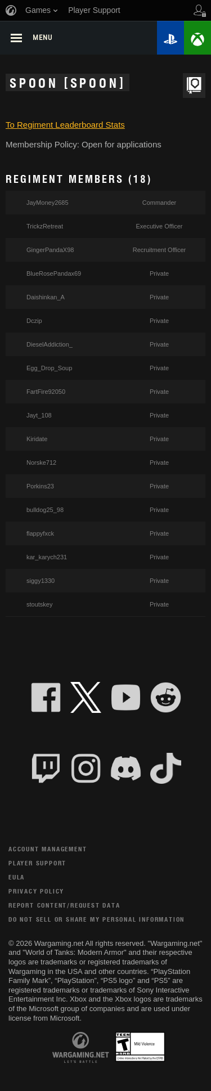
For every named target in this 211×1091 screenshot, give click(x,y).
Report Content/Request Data (64, 905)
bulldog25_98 (45, 509)
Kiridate (36, 438)
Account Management (47, 849)
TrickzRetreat (44, 226)
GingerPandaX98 (50, 249)
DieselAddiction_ (49, 344)
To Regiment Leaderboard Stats (65, 124)
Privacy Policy (36, 891)
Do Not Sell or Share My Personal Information (96, 919)
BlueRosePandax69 (53, 273)
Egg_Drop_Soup (49, 368)
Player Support (37, 863)
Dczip (34, 320)
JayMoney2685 (47, 202)
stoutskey (39, 604)
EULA (16, 877)
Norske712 (41, 462)
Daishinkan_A (45, 297)
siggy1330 (40, 580)
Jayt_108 (39, 415)
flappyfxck (40, 533)
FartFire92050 (45, 391)
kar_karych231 (46, 557)
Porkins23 (40, 486)
